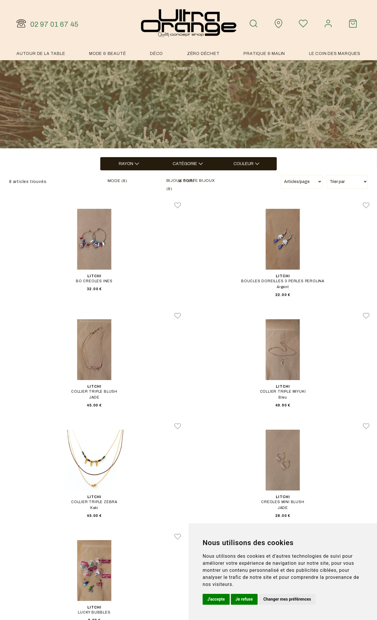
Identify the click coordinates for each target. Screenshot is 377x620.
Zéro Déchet (203, 53)
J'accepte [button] (216, 599)
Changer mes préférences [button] (287, 599)
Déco (156, 53)
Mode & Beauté (107, 53)
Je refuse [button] (244, 599)
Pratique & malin (264, 53)
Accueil (181, 68)
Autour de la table (40, 53)
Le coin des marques (335, 53)
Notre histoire (293, 522)
